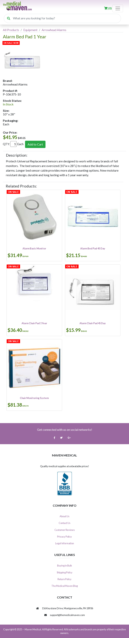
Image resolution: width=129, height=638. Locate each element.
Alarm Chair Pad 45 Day (93, 323)
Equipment (30, 30)
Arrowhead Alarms (54, 30)
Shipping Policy (64, 572)
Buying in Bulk (64, 565)
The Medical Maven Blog (64, 585)
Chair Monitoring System (34, 398)
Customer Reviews (64, 529)
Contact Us (64, 523)
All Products (11, 30)
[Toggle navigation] (117, 8)
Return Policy (64, 579)
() (108, 8)
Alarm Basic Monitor (34, 248)
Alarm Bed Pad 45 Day (92, 248)
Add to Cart (35, 144)
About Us (64, 516)
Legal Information (64, 543)
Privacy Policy (64, 536)
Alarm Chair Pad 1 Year (34, 323)
